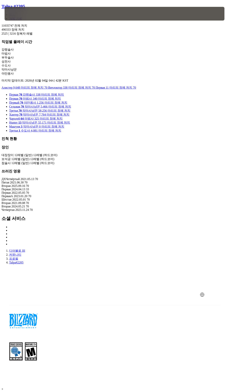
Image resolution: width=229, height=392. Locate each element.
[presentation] (16, 14)
